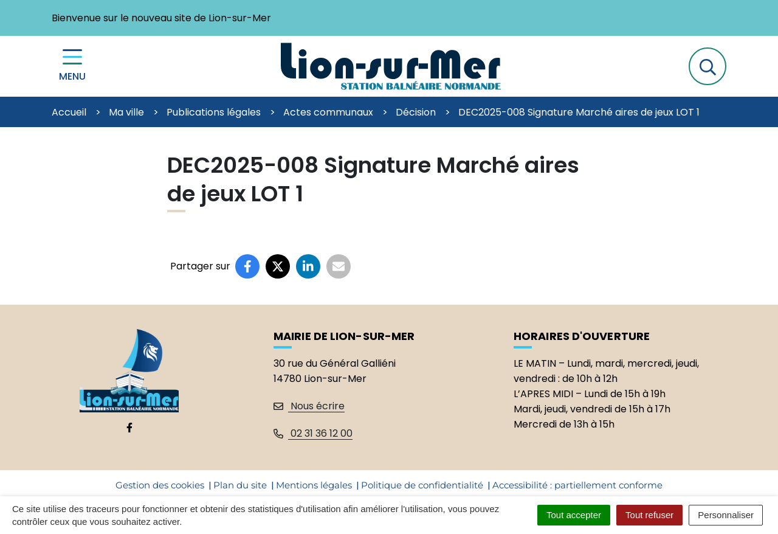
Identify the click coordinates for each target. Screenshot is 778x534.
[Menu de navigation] (72, 66)
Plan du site (240, 485)
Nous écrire (309, 406)
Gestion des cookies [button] (159, 485)
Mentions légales (314, 485)
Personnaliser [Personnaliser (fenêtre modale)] (726, 515)
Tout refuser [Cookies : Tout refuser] (649, 515)
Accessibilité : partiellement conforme (577, 485)
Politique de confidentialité (422, 485)
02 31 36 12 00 (313, 433)
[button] (707, 66)
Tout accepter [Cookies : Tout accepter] (573, 515)
